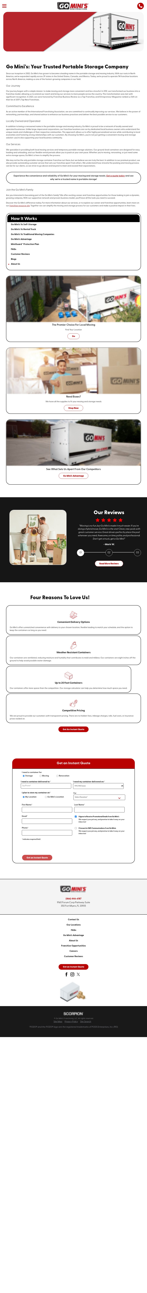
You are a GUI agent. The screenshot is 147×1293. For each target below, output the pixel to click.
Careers (73, 951)
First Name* (27, 805)
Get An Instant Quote (73, 729)
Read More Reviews (109, 564)
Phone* (25, 828)
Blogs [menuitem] (13, 259)
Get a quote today (115, 176)
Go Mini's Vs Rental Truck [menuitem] (23, 229)
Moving (45, 776)
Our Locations (73, 925)
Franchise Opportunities (73, 946)
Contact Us (73, 919)
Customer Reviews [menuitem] (20, 254)
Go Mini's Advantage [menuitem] (21, 239)
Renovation (64, 776)
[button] (4, 6)
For (75, 793)
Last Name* (79, 805)
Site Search (85, 1022)
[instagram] (72, 975)
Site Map (58, 1022)
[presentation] (44, 849)
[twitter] (78, 975)
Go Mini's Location (55, 797)
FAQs (73, 930)
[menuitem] (73, 919)
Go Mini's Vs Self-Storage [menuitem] (24, 224)
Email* (25, 816)
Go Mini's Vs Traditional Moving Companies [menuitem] (32, 234)
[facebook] (66, 975)
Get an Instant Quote (73, 967)
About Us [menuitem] (15, 264)
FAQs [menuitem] (13, 249)
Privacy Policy (71, 1022)
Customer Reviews (73, 956)
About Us (73, 941)
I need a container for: (32, 772)
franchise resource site (19, 206)
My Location (30, 797)
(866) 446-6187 (73, 899)
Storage (29, 776)
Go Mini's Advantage (73, 935)
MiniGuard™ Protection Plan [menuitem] (25, 244)
